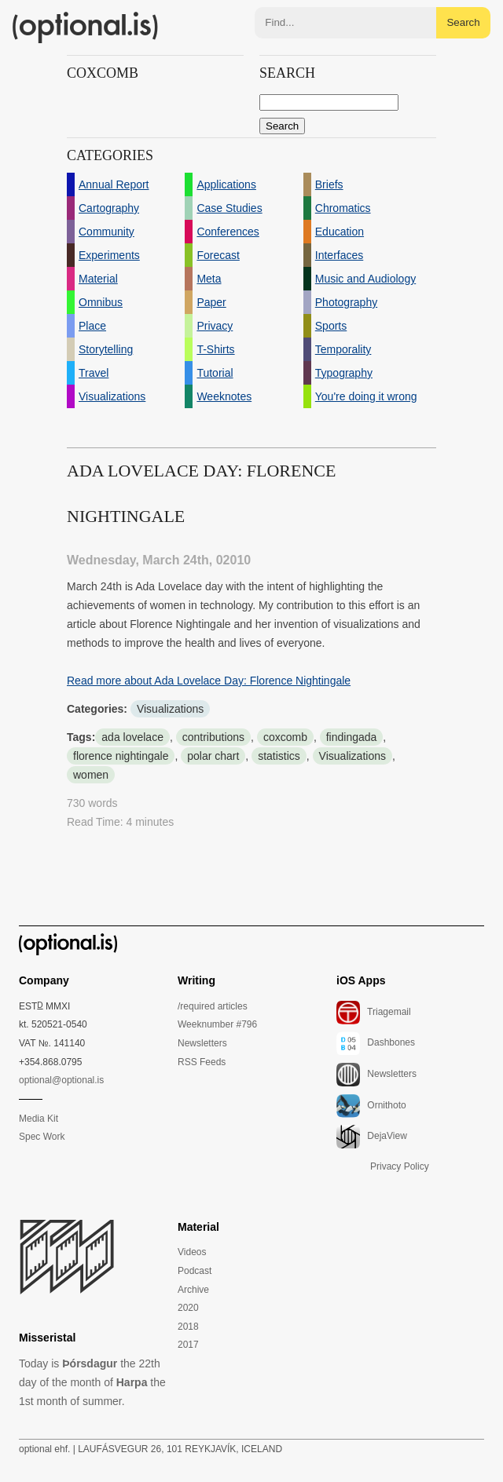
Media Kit (38, 1118)
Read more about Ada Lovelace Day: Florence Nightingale (209, 680)
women (90, 774)
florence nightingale (120, 756)
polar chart (213, 756)
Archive (193, 1289)
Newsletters (202, 1043)
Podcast (194, 1270)
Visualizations (170, 709)
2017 (188, 1344)
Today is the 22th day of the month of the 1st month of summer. (92, 1382)
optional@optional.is (61, 1080)
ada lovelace (132, 737)
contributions (213, 737)
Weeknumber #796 (217, 1024)
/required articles (213, 1006)
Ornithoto (371, 1106)
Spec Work (41, 1136)
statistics (279, 756)
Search (462, 22)
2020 (188, 1307)
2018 (188, 1326)
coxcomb (285, 737)
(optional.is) (86, 27)
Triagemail (373, 1012)
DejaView (371, 1136)
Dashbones (375, 1043)
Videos (192, 1252)
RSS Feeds (202, 1062)
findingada (351, 737)
